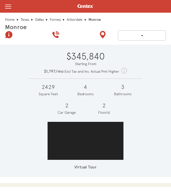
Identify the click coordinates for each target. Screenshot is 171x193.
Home (10, 19)
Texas (25, 19)
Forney (55, 19)
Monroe (16, 27)
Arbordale (74, 19)
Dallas (39, 19)
